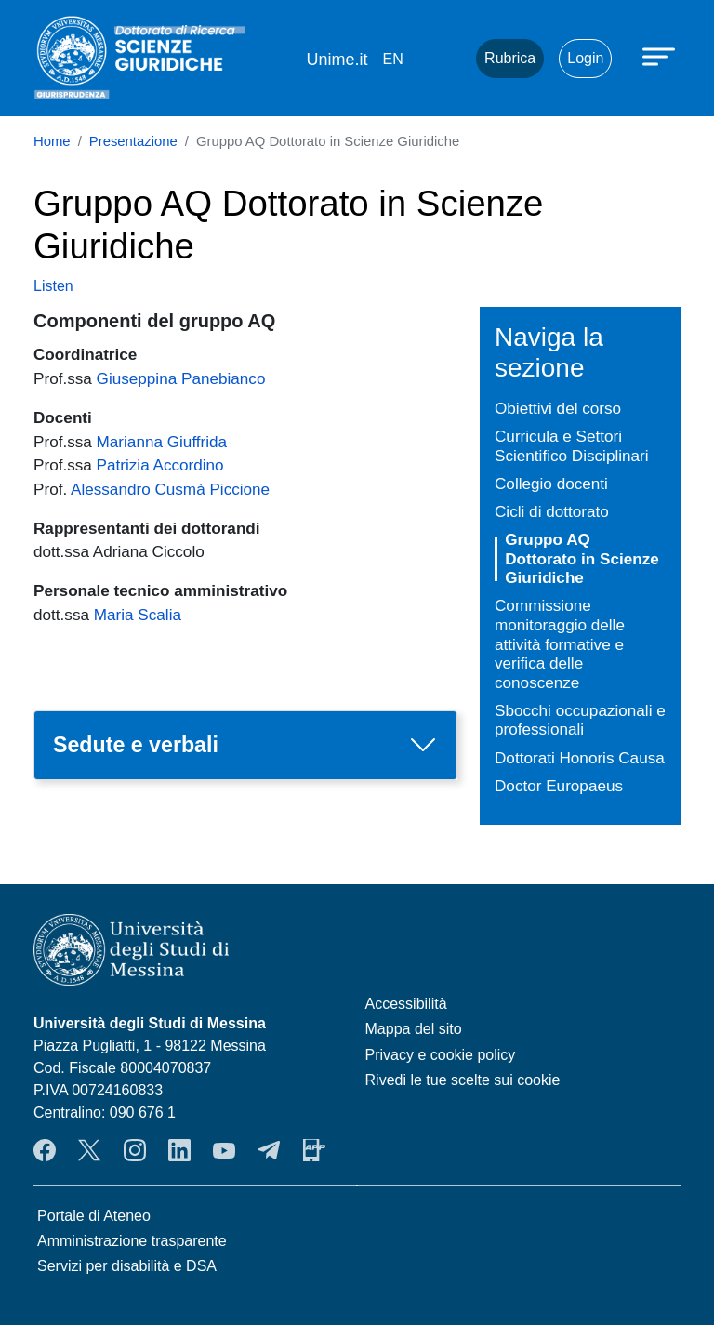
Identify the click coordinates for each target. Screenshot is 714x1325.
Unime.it (336, 59)
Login (585, 58)
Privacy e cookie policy (440, 1055)
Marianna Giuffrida (162, 441)
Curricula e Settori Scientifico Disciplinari (572, 446)
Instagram (135, 1150)
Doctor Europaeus (559, 785)
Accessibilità (406, 1004)
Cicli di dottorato (552, 511)
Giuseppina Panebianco (181, 378)
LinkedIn (179, 1150)
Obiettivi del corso (558, 408)
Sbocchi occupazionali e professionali (580, 720)
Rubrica (510, 58)
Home (52, 141)
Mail (438, 58)
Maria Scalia (137, 614)
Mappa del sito (413, 1029)
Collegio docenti (551, 483)
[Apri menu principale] (661, 56)
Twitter (89, 1150)
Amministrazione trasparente (132, 1241)
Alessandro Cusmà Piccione (170, 489)
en (392, 59)
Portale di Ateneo (94, 1216)
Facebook (44, 1150)
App (314, 1150)
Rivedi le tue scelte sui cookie (463, 1080)
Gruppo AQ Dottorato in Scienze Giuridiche (582, 558)
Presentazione (133, 141)
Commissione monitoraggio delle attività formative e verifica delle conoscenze (560, 643)
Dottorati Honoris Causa (580, 758)
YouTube (224, 1150)
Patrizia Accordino (160, 465)
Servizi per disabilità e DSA (127, 1266)
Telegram (269, 1150)
